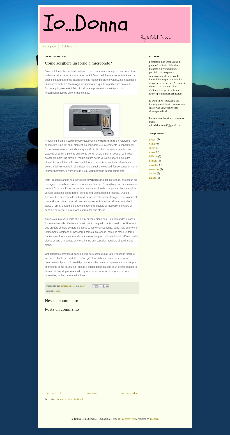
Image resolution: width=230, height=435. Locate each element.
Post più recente (54, 393)
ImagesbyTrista (128, 419)
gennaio (153, 160)
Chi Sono (67, 46)
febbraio (153, 156)
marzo (152, 152)
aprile (152, 148)
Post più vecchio (129, 393)
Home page (49, 46)
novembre (154, 169)
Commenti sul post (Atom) (69, 399)
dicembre (153, 165)
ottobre (152, 173)
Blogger (154, 419)
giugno (152, 139)
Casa (58, 291)
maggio (153, 143)
